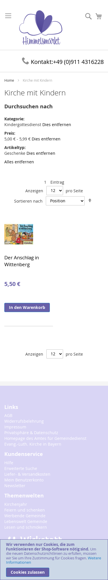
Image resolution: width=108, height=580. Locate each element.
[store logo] (41, 28)
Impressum (15, 427)
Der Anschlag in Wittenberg (21, 261)
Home (9, 80)
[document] (54, 559)
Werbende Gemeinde (25, 515)
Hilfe (8, 462)
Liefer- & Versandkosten (27, 474)
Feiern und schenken (24, 510)
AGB (8, 415)
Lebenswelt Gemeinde (25, 521)
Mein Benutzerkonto (23, 480)
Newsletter (14, 485)
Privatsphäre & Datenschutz (31, 432)
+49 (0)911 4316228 (63, 62)
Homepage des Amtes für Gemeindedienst (45, 438)
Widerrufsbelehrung (24, 421)
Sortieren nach (28, 200)
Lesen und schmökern (25, 527)
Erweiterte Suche (20, 468)
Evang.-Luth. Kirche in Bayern (32, 444)
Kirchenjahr (15, 504)
